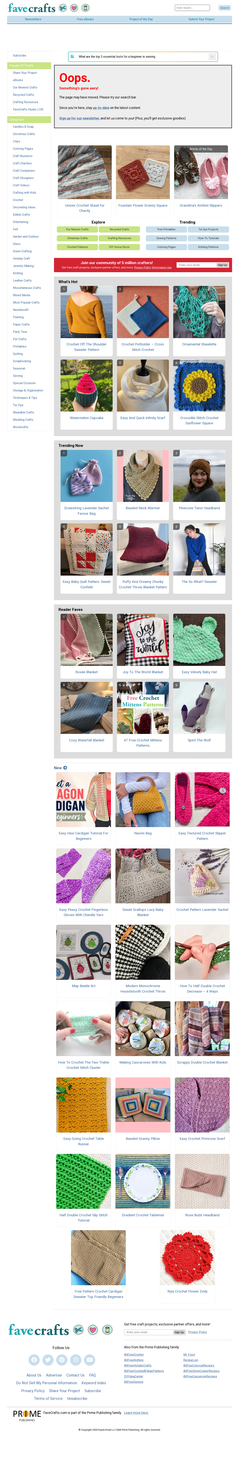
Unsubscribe (77, 1398)
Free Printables (166, 229)
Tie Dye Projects (208, 229)
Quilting (18, 354)
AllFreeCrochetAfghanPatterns (144, 1371)
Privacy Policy (142, 267)
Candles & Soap (23, 126)
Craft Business (22, 156)
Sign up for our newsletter (79, 118)
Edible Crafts (21, 214)
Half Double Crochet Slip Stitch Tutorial (83, 1218)
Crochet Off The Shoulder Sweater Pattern (87, 347)
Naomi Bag (143, 833)
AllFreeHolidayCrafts (137, 1365)
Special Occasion (24, 383)
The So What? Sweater (199, 582)
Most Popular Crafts (26, 302)
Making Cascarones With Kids (142, 1062)
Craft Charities (22, 163)
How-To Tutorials (208, 238)
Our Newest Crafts (25, 87)
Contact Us (75, 1375)
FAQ (92, 1375)
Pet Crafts (19, 339)
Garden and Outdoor (26, 236)
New (60, 768)
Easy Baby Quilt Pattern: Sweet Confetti (86, 584)
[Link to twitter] (48, 1360)
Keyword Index (94, 1383)
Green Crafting (22, 251)
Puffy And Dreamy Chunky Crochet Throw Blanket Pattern (143, 584)
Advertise (54, 1375)
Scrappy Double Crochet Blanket (202, 1062)
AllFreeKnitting (133, 1360)
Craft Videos (21, 185)
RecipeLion (190, 1360)
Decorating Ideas (24, 207)
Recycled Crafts (23, 95)
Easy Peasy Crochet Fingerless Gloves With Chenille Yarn (83, 912)
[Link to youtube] (89, 1360)
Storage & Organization (28, 390)
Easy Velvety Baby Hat (199, 672)
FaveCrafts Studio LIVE (28, 109)
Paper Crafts (21, 324)
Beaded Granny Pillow (143, 1138)
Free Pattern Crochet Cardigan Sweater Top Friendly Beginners (98, 1294)
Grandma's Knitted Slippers (201, 205)
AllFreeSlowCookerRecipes (201, 1371)
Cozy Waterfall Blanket (86, 740)
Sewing (18, 376)
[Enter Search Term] (192, 8)
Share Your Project (25, 73)
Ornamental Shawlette (199, 344)
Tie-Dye (18, 405)
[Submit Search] (225, 8)
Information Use (162, 267)
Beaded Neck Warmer (143, 508)
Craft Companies (24, 170)
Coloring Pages (23, 148)
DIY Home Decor (119, 247)
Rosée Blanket (86, 672)
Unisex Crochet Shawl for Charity (85, 208)
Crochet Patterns (77, 247)
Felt (15, 229)
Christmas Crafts (24, 134)
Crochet (18, 200)
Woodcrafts (20, 427)
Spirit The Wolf (199, 740)
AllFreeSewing (133, 1382)
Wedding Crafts (23, 420)
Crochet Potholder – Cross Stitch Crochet (143, 347)
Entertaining (20, 222)
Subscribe (19, 55)
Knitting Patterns (208, 247)
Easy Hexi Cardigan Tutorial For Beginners (83, 836)
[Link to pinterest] (61, 1360)
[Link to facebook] (34, 1360)
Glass (16, 244)
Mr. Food (189, 1354)
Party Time (20, 332)
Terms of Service (48, 1398)
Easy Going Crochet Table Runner (83, 1141)
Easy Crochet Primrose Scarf (202, 1138)
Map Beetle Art (83, 986)
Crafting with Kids (24, 192)
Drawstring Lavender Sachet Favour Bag (86, 511)
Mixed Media (21, 295)
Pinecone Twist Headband (199, 508)
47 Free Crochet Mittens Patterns (143, 743)
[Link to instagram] (75, 1360)
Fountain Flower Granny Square (142, 205)
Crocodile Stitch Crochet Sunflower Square (199, 420)
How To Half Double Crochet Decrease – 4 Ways (202, 989)
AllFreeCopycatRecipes (198, 1365)
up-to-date (101, 108)
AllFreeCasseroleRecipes (200, 1376)
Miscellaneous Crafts (27, 288)
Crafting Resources (25, 102)
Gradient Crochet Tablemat (143, 1215)
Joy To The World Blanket (143, 672)
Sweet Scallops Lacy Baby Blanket (142, 912)
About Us (33, 1375)
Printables (19, 346)
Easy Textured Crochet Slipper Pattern (202, 836)
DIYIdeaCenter (133, 1376)
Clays (16, 141)
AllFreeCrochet (134, 1354)
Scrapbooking (22, 361)
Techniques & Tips (25, 398)
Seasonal (19, 368)
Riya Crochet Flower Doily (187, 1291)
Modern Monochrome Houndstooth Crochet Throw (142, 989)
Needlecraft (20, 310)
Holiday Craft (21, 258)
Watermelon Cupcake (86, 418)
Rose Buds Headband (202, 1215)
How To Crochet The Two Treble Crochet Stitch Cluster (83, 1065)
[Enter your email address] (149, 1332)
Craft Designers (23, 178)
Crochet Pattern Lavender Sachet (202, 909)
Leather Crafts (22, 280)
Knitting (18, 273)
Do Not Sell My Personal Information (46, 1383)
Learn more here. (136, 1413)
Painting (18, 317)
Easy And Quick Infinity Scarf (142, 418)
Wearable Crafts (23, 412)
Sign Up (222, 265)
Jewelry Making (23, 266)
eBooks (18, 80)
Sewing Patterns (166, 238)
